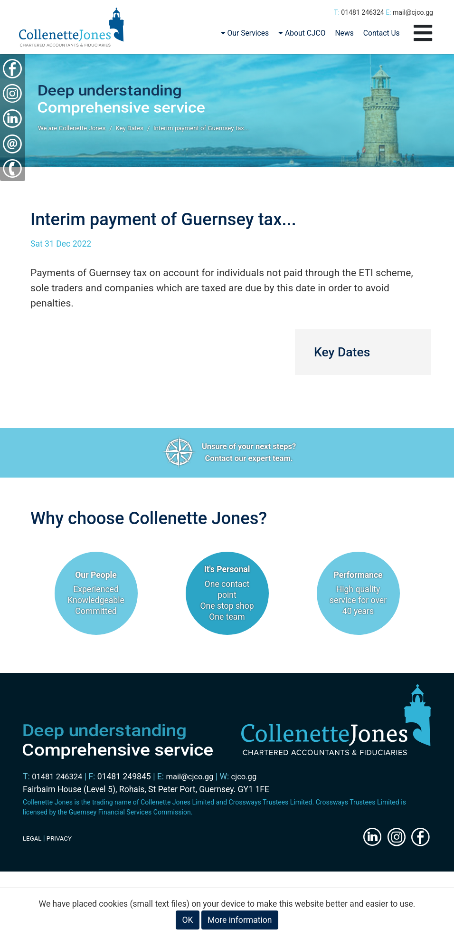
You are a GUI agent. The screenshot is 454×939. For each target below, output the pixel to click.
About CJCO (301, 35)
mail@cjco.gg (413, 12)
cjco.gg (251, 779)
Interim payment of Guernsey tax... (210, 131)
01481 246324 (362, 12)
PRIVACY (60, 841)
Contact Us (381, 35)
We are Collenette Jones (74, 131)
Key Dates (135, 131)
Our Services (245, 35)
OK (187, 920)
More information (240, 920)
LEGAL (33, 841)
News (344, 35)
